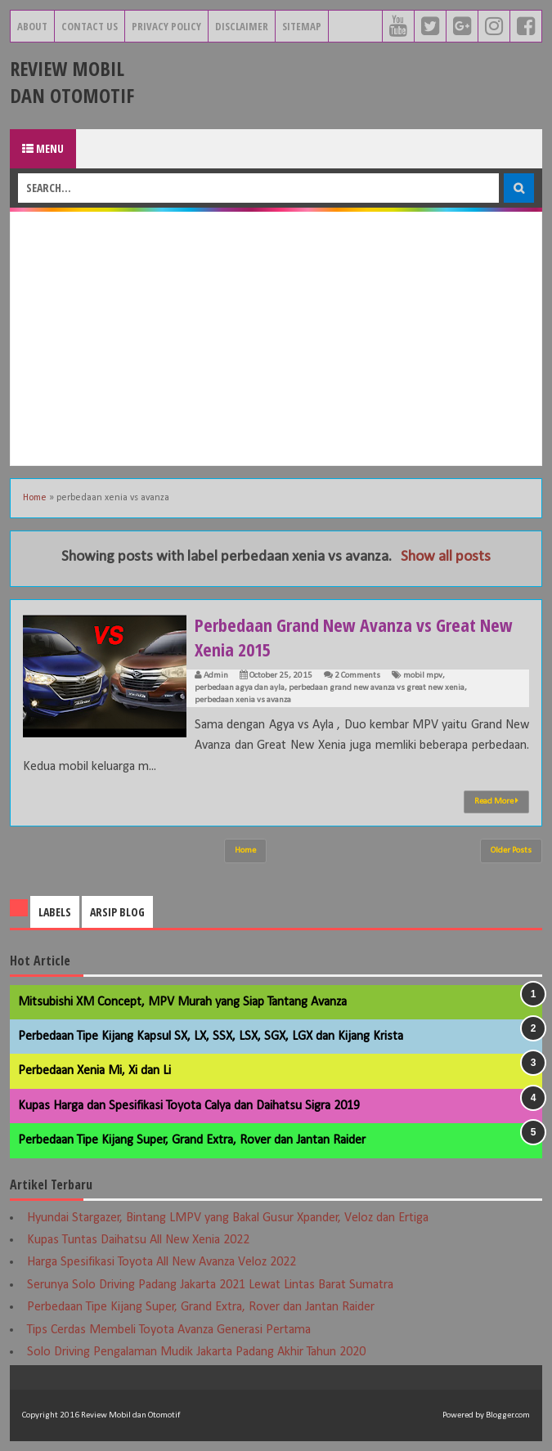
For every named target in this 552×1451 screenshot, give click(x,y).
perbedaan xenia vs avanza (243, 700)
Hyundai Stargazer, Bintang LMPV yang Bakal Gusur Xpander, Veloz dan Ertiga (228, 1218)
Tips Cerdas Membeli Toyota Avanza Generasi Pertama (169, 1330)
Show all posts (446, 557)
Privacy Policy (166, 26)
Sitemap (301, 26)
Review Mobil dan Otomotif (72, 82)
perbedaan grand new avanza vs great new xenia (376, 687)
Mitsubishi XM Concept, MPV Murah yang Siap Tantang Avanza (182, 1002)
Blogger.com (508, 1415)
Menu (43, 148)
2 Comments (357, 675)
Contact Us (89, 26)
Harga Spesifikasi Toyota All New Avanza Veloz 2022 (161, 1262)
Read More (496, 801)
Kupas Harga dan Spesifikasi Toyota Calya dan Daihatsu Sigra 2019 (189, 1106)
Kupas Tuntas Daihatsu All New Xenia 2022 (138, 1240)
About (32, 26)
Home (35, 498)
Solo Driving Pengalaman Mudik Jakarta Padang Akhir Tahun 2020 (196, 1352)
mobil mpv (422, 675)
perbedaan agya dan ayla (240, 687)
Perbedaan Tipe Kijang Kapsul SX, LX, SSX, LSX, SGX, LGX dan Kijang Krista (210, 1036)
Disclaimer (241, 26)
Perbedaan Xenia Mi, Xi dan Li (94, 1070)
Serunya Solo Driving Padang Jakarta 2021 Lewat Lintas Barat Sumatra (210, 1285)
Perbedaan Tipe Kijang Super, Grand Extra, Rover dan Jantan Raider (192, 1140)
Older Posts (511, 850)
